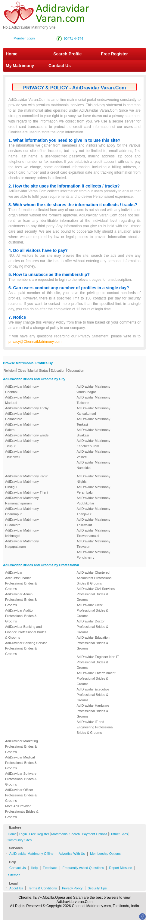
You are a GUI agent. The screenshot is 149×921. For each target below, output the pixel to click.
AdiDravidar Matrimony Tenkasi (93, 421)
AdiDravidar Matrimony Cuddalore (22, 522)
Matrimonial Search (65, 834)
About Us (16, 888)
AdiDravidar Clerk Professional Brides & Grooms (92, 610)
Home (11, 53)
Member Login (24, 38)
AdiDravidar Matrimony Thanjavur (93, 511)
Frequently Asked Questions (83, 868)
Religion (10, 370)
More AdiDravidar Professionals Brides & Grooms (22, 811)
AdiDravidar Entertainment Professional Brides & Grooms (96, 678)
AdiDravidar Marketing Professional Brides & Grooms (21, 746)
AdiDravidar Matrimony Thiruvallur (93, 522)
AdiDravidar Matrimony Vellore (93, 454)
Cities (22, 370)
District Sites (119, 834)
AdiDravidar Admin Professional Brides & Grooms (21, 599)
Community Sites (19, 840)
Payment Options (94, 834)
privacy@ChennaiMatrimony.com (34, 342)
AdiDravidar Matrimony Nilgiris (93, 478)
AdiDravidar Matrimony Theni (26, 492)
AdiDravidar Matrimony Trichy (26, 408)
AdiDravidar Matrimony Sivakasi (93, 432)
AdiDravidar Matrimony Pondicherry (93, 554)
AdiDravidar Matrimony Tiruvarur (93, 543)
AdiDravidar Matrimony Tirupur (22, 443)
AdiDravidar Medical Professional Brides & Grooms (21, 762)
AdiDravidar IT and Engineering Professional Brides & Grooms (95, 727)
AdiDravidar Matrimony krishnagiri (22, 533)
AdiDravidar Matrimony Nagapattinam (22, 543)
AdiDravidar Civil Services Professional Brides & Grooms (96, 594)
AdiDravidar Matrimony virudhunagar (93, 389)
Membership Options (105, 853)
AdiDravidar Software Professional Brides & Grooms (21, 779)
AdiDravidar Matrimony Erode (26, 435)
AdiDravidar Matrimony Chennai (22, 389)
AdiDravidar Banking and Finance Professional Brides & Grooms (25, 632)
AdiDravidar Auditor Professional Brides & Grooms (21, 616)
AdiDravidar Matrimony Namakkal (93, 465)
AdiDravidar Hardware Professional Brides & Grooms (93, 711)
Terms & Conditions (42, 888)
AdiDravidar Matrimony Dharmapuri (22, 511)
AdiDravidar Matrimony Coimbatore (22, 416)
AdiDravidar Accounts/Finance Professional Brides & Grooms (21, 581)
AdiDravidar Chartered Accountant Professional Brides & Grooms (95, 578)
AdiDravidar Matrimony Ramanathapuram (22, 500)
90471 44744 (73, 38)
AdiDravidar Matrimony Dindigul (22, 484)
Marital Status (38, 370)
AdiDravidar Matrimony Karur (26, 476)
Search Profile (67, 53)
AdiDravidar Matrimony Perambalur (93, 489)
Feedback (50, 868)
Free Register (114, 53)
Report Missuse (120, 868)
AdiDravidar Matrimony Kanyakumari (93, 410)
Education (58, 370)
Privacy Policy (72, 888)
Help (34, 868)
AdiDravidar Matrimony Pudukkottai (93, 500)
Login (23, 834)
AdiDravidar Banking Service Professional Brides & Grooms (26, 648)
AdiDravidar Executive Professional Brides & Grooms (93, 694)
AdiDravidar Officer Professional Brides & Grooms (21, 795)
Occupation (75, 370)
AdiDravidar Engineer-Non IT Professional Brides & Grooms (98, 662)
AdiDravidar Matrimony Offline (31, 853)
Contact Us (59, 65)
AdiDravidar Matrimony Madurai (22, 400)
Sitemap (14, 875)
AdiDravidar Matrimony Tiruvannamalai (93, 533)
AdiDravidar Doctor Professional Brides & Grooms (92, 626)
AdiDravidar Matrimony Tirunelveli (22, 454)
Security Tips (97, 888)
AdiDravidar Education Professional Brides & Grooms (93, 643)
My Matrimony (20, 65)
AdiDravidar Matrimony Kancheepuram (93, 443)
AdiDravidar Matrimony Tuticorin (93, 400)
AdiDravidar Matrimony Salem (22, 427)
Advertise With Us (72, 853)
